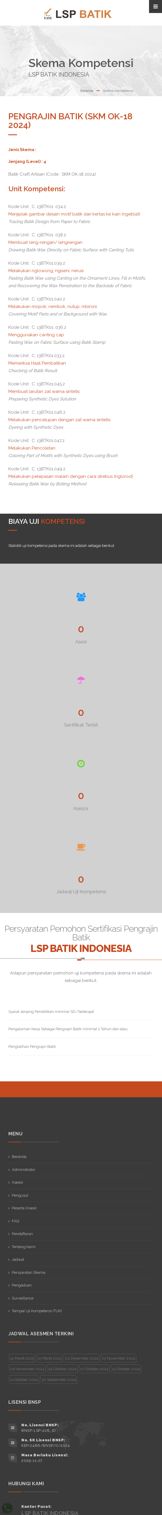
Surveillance (22, 1298)
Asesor (17, 1182)
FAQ (15, 1221)
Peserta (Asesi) (24, 1208)
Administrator (23, 1169)
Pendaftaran (22, 1234)
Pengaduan (22, 1285)
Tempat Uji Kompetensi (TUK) (37, 1311)
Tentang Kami (23, 1247)
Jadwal (18, 1259)
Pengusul (20, 1195)
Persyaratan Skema (28, 1272)
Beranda (86, 91)
